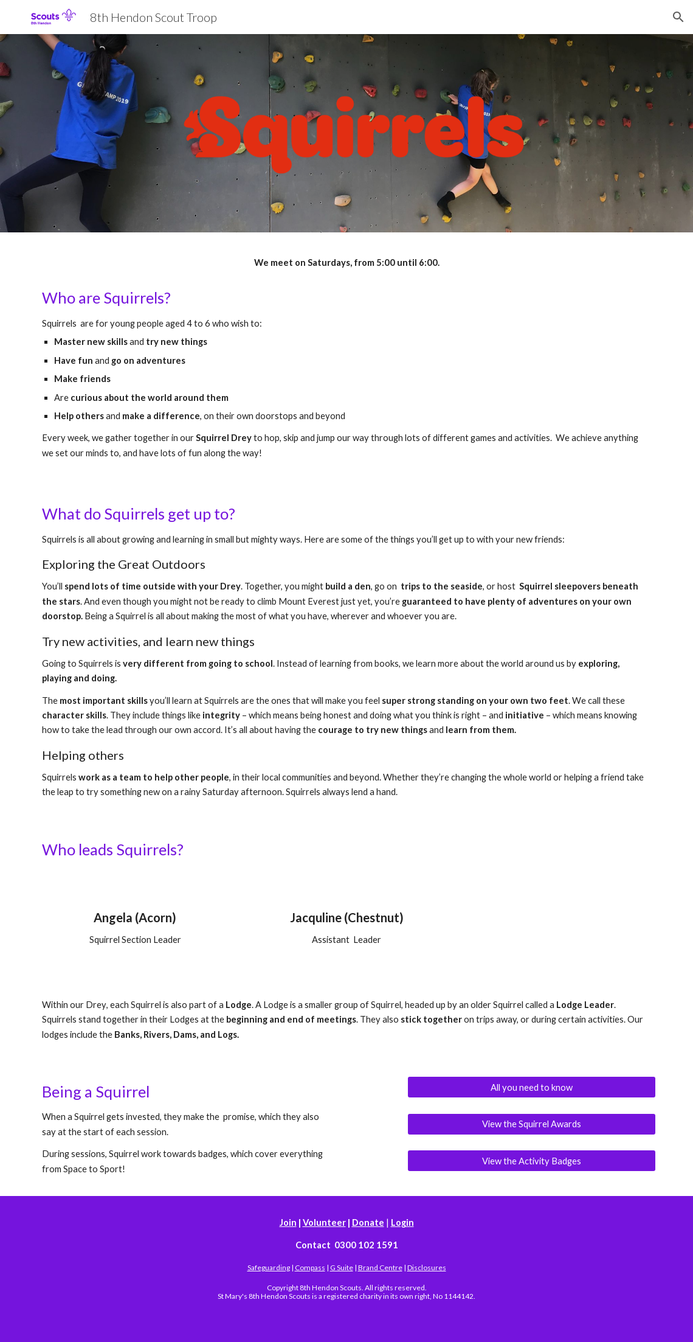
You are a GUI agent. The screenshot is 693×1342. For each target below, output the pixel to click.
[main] (346, 263)
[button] (678, 17)
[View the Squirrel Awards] (531, 1124)
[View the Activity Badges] (531, 1161)
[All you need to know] (531, 1087)
